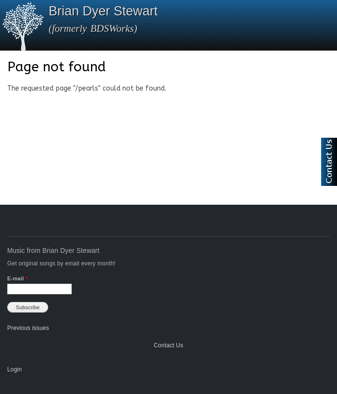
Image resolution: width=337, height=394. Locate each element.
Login (14, 369)
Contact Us (168, 345)
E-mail (17, 278)
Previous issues (28, 328)
